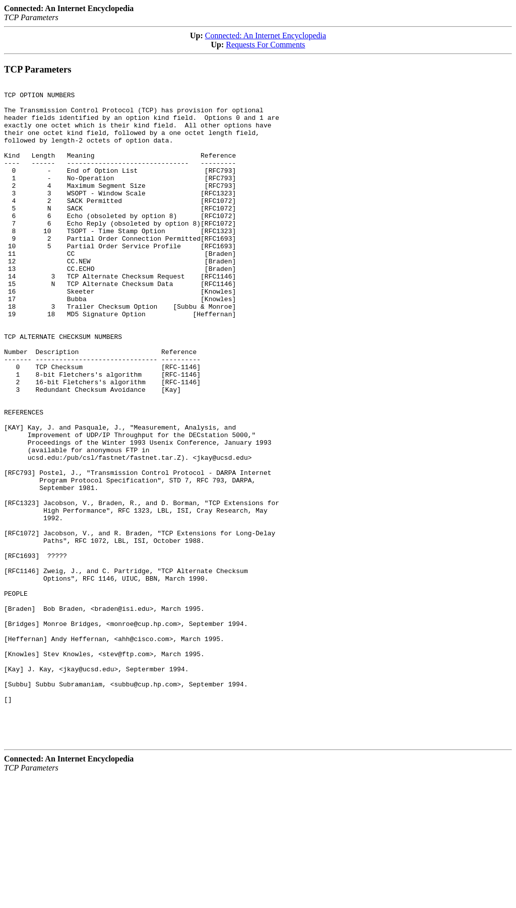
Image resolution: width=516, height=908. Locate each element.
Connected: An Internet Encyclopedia (265, 35)
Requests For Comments (265, 44)
